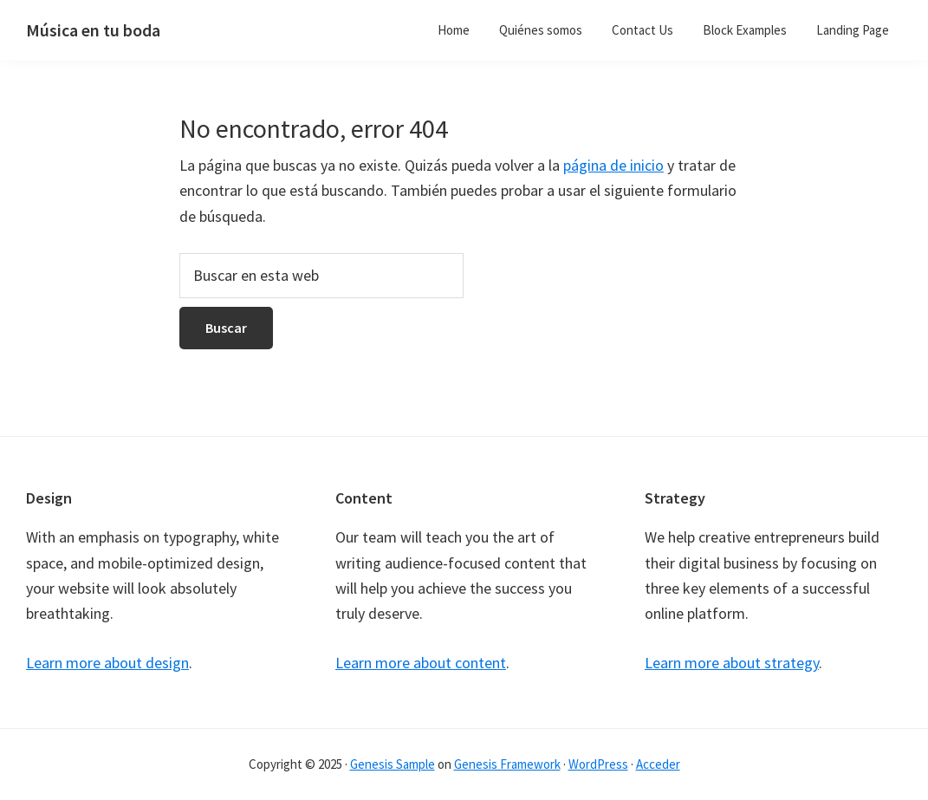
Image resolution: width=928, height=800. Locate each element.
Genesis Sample (392, 764)
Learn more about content (420, 663)
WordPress (598, 764)
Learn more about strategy (732, 663)
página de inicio (613, 165)
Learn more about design (107, 663)
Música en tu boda (93, 30)
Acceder (658, 764)
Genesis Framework (507, 764)
